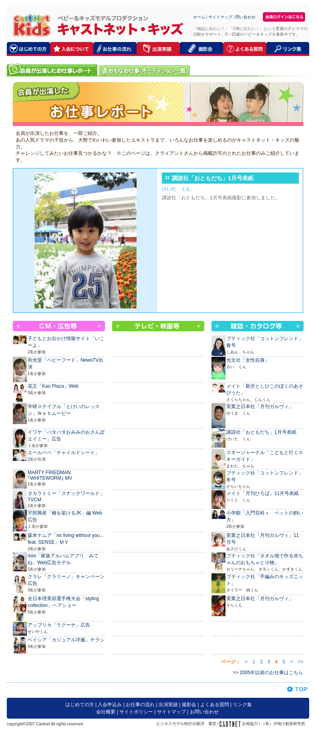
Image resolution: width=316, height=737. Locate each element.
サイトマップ (220, 17)
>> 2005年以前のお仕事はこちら (268, 672)
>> (300, 662)
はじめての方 (79, 704)
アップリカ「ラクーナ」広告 (59, 625)
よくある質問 (214, 704)
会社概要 (105, 712)
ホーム (199, 17)
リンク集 (242, 704)
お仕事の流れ (140, 704)
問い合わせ (245, 17)
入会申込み (110, 704)
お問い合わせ (204, 712)
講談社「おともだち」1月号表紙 (261, 432)
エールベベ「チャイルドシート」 (64, 452)
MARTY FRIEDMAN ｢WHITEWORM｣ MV (50, 475)
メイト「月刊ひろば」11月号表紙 (262, 493)
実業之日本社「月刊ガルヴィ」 (260, 406)
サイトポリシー (136, 712)
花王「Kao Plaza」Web (53, 386)
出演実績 (168, 704)
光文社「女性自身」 (248, 360)
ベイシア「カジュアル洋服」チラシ (66, 640)
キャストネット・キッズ (30, 25)
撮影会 (189, 704)
